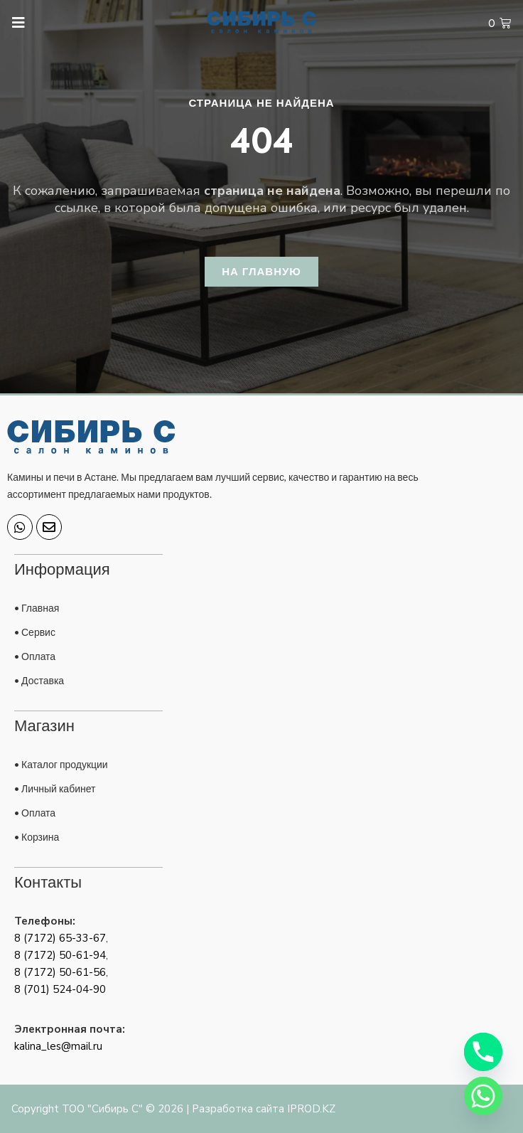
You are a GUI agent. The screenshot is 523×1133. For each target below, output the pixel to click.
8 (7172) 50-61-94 (60, 955)
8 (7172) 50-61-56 (60, 972)
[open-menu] (12, 23)
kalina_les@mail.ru (58, 1046)
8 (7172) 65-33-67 (60, 938)
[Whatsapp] (483, 1096)
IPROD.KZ (311, 1109)
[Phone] (483, 1052)
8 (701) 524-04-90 (60, 989)
